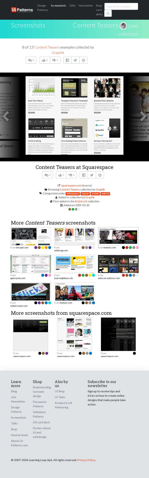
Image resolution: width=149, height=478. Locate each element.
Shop (14, 429)
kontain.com (110, 247)
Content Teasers (95, 25)
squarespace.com (71, 185)
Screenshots (58, 5)
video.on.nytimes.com (109, 278)
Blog (14, 391)
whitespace (73, 193)
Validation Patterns (39, 414)
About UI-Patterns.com (19, 443)
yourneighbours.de (63, 278)
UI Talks (60, 397)
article (95, 193)
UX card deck (41, 422)
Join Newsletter (18, 399)
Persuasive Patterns (39, 404)
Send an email (19, 435)
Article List (81, 201)
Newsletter (86, 5)
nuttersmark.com (19, 305)
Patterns (42, 7)
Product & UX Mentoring (63, 405)
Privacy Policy (86, 460)
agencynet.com (17, 278)
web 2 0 (105, 193)
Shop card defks (99, 10)
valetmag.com (61, 250)
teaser (85, 193)
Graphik (58, 52)
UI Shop (60, 391)
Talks (72, 5)
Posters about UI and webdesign (42, 432)
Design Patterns (16, 409)
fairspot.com (22, 247)
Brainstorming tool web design (42, 391)
